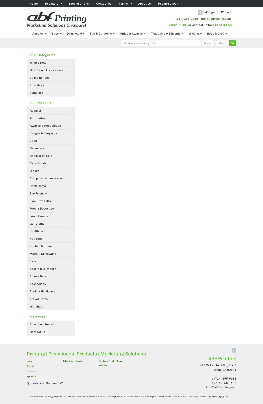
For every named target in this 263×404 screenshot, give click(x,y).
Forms (123, 3)
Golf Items (37, 223)
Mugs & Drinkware (43, 253)
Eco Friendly (38, 193)
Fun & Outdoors (102, 33)
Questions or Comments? (45, 383)
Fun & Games (39, 216)
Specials (32, 376)
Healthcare (38, 231)
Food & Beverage (42, 208)
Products (51, 3)
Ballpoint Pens (40, 77)
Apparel (39, 33)
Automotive (38, 118)
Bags (56, 33)
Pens (33, 261)
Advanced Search (42, 324)
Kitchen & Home (41, 246)
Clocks (34, 171)
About (30, 366)
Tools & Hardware (42, 291)
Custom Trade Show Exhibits (110, 363)
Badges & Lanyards (43, 133)
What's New (38, 62)
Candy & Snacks (41, 156)
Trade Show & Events (167, 33)
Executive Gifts (40, 201)
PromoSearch (168, 3)
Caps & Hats (38, 163)
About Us (144, 3)
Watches (36, 306)
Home (34, 3)
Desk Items (38, 186)
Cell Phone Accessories (46, 70)
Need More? (217, 33)
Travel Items (39, 299)
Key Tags (36, 238)
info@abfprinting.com (216, 18)
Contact (31, 371)
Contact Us (104, 3)
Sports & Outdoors (43, 269)
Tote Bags (37, 85)
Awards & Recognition (45, 125)
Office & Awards (132, 33)
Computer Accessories (46, 178)
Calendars (37, 148)
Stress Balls (38, 276)
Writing (195, 33)
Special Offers (79, 3)
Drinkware (76, 33)
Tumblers (36, 92)
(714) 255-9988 (187, 18)
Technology (38, 284)
